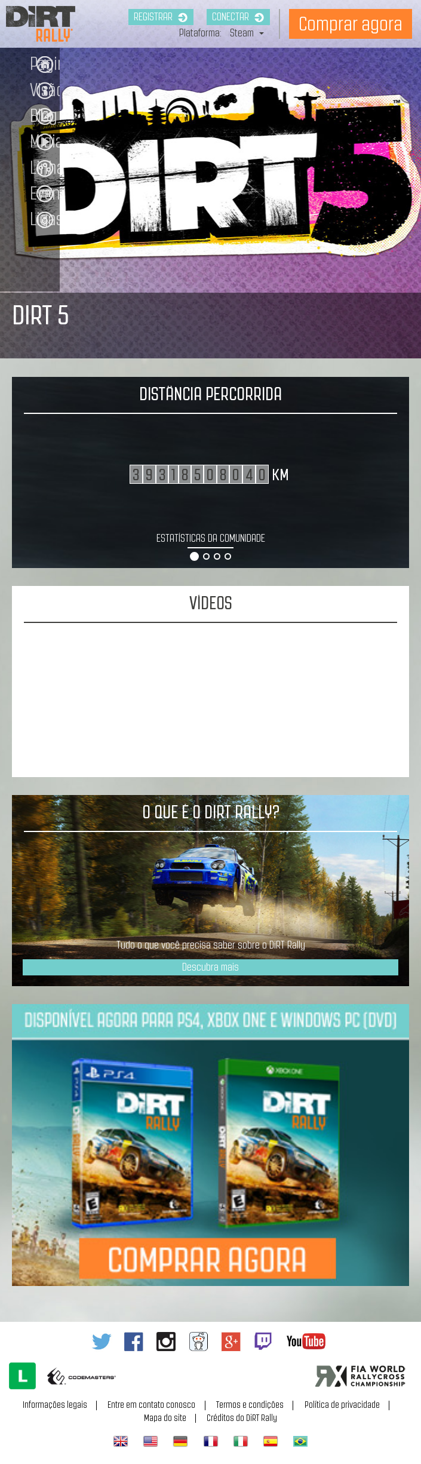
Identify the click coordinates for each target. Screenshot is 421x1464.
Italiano (240, 1441)
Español (270, 1441)
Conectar (238, 17)
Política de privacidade (342, 1405)
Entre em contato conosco (151, 1405)
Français (210, 1441)
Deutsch (180, 1441)
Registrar (161, 17)
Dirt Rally (29, 14)
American (150, 1441)
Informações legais (55, 1405)
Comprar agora (350, 24)
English (120, 1441)
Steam (247, 33)
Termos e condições (250, 1405)
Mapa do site (165, 1418)
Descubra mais (210, 967)
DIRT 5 (40, 315)
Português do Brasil (300, 1441)
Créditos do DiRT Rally (242, 1418)
